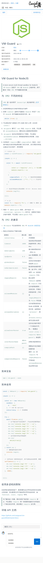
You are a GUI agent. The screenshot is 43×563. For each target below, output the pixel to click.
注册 (17, 3)
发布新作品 (36, 12)
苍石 (15, 47)
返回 (4, 12)
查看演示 (6, 69)
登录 (12, 3)
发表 (37, 540)
